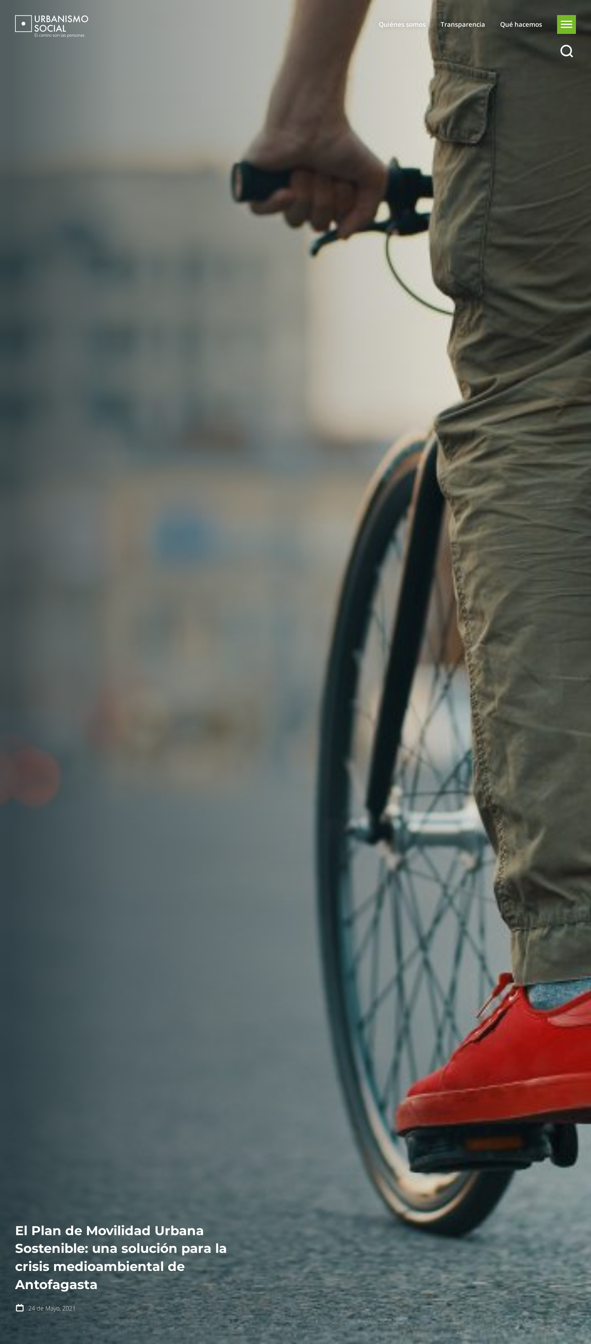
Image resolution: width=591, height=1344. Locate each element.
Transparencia (463, 24)
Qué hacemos (521, 24)
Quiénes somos (402, 24)
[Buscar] (566, 51)
